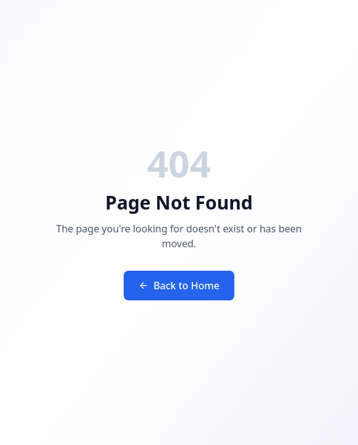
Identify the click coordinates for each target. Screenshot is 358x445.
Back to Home (179, 285)
